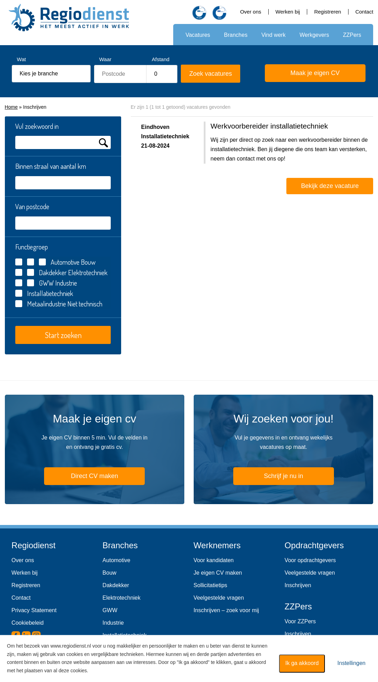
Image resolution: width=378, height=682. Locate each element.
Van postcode (32, 206)
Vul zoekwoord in (37, 126)
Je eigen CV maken (218, 573)
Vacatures (197, 35)
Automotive (116, 560)
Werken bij (288, 12)
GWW (46, 282)
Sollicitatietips (210, 585)
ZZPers (352, 35)
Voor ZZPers (300, 621)
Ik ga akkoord (302, 663)
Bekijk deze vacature (330, 185)
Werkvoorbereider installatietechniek (269, 126)
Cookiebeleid (27, 623)
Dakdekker (53, 272)
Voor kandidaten (214, 560)
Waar (105, 59)
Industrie (113, 623)
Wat (21, 59)
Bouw (109, 573)
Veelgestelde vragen (219, 598)
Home (11, 107)
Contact (364, 12)
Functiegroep (31, 246)
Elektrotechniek (121, 598)
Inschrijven (298, 585)
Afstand (160, 59)
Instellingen (351, 663)
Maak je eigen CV (306, 74)
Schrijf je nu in (283, 476)
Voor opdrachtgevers (310, 560)
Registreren (327, 12)
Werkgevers (314, 35)
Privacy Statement (34, 610)
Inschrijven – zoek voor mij (226, 610)
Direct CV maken (84, 477)
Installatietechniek (50, 293)
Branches (235, 35)
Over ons (250, 12)
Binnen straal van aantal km (50, 166)
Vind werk (273, 35)
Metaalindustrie (46, 303)
